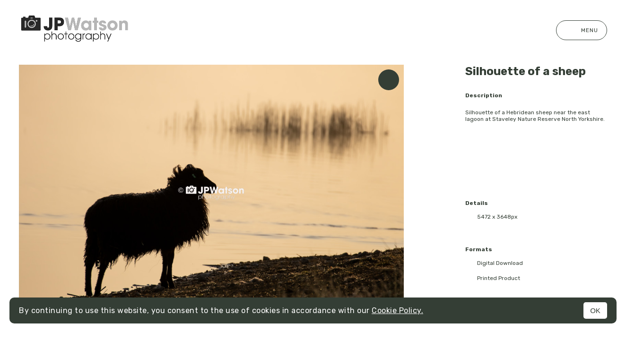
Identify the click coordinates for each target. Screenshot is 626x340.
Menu (581, 30)
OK (595, 310)
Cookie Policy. (397, 310)
